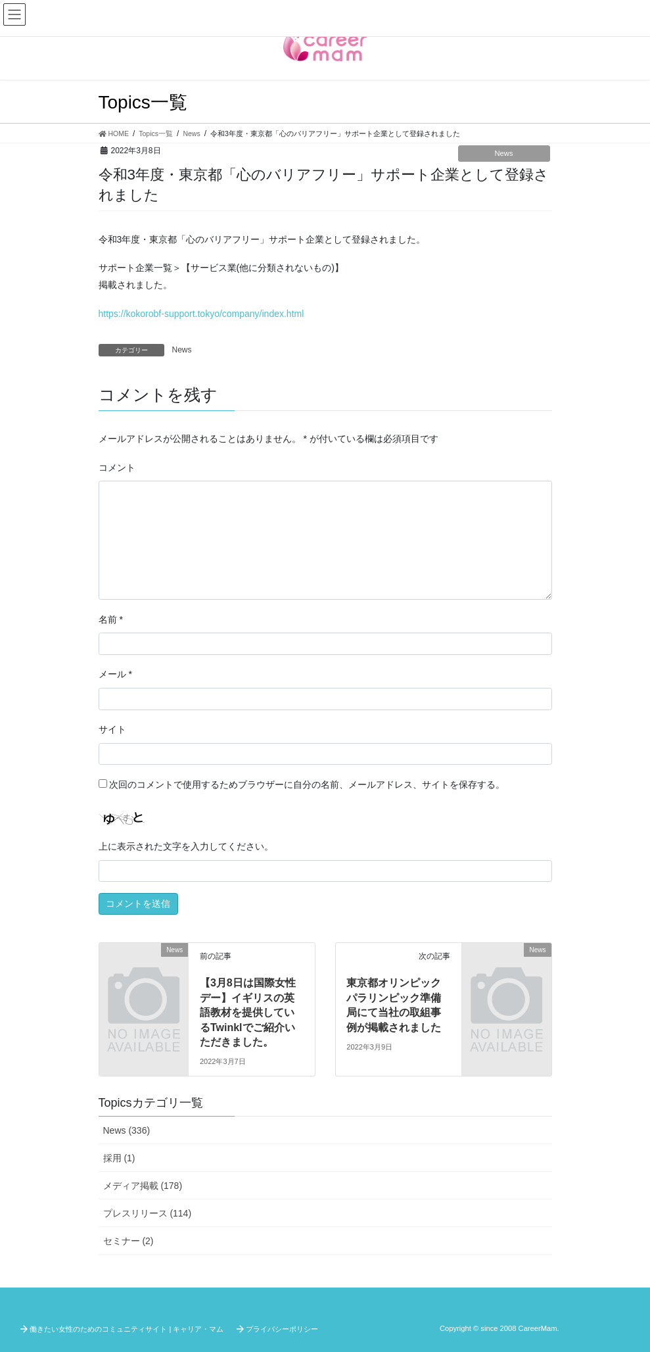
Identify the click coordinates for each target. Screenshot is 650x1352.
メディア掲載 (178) (143, 1185)
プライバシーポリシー (282, 1329)
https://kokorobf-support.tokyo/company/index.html (201, 313)
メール (115, 674)
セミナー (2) (128, 1241)
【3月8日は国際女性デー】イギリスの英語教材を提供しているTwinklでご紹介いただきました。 (248, 1012)
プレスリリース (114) (147, 1213)
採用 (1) (119, 1158)
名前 (111, 619)
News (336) (127, 1130)
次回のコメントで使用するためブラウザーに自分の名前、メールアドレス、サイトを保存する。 (307, 784)
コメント (117, 467)
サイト (112, 729)
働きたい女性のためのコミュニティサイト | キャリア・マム (126, 1329)
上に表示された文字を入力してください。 (186, 846)
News (504, 153)
